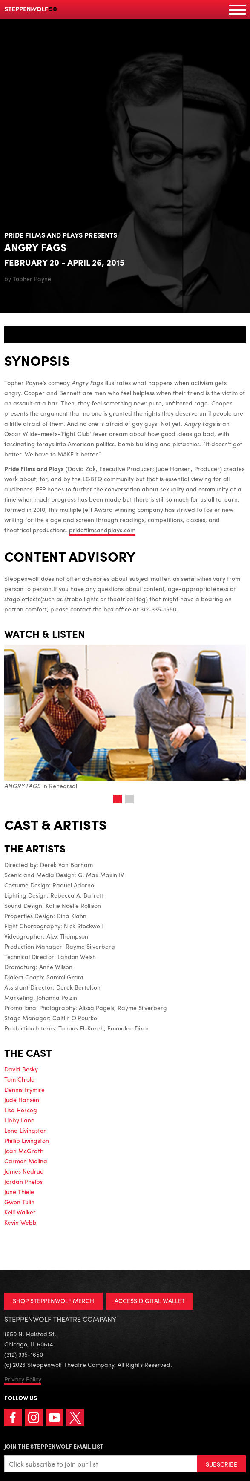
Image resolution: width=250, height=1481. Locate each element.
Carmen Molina (25, 1161)
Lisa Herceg (20, 1109)
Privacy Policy (22, 1379)
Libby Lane (19, 1120)
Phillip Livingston (26, 1140)
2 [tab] (129, 799)
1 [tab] (117, 799)
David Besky (21, 1069)
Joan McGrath (23, 1150)
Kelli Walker (20, 1212)
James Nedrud (24, 1171)
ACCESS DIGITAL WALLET (150, 1300)
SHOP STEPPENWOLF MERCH (53, 1300)
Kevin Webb (20, 1222)
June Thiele (19, 1191)
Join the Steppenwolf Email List (53, 1446)
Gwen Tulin (19, 1201)
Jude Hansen (21, 1099)
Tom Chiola (19, 1079)
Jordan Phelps (23, 1181)
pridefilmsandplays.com (102, 529)
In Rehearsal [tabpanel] (125, 717)
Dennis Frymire (24, 1089)
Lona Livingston (25, 1130)
